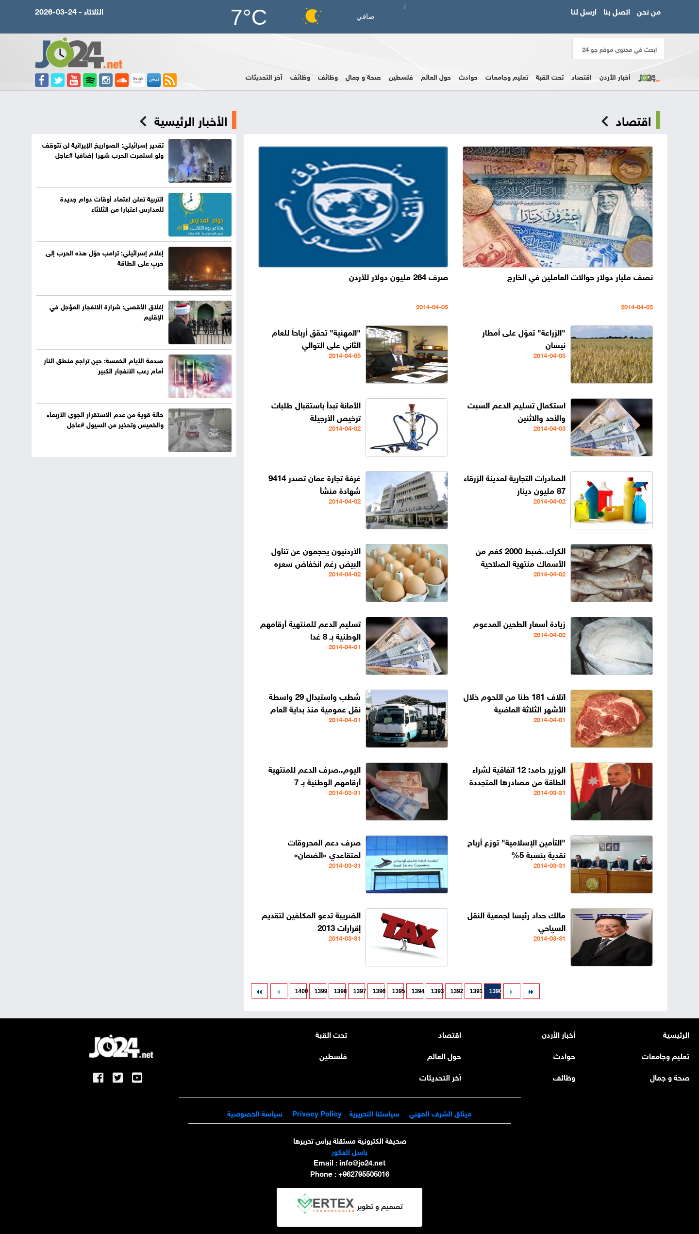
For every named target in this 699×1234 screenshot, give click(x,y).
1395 (398, 991)
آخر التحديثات (264, 76)
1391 (476, 991)
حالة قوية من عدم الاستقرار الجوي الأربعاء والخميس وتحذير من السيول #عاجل (105, 418)
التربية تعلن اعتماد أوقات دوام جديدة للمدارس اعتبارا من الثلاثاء (112, 203)
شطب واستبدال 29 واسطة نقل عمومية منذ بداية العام (315, 702)
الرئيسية (676, 1033)
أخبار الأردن (615, 76)
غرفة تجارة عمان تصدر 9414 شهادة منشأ (314, 483)
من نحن (649, 10)
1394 (417, 991)
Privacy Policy (316, 1112)
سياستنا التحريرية (374, 1112)
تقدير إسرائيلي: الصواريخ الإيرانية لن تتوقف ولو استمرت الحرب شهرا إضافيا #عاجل (103, 149)
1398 (340, 991)
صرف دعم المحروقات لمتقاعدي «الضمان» (324, 848)
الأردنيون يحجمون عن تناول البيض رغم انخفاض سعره (316, 556)
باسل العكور (349, 1151)
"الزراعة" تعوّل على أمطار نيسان (524, 338)
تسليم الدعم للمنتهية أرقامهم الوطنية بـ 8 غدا (310, 629)
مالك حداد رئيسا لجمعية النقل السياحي (516, 920)
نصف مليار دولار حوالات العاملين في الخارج (580, 276)
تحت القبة (550, 76)
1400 (301, 991)
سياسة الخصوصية (255, 1112)
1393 (437, 991)
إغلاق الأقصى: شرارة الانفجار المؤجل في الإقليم (107, 311)
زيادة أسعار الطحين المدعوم (519, 622)
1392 (456, 991)
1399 (320, 991)
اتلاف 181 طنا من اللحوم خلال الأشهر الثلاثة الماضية (515, 702)
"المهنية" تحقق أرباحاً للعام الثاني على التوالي (316, 338)
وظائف (328, 76)
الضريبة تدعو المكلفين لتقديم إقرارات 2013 (311, 920)
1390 (495, 991)
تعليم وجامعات (506, 76)
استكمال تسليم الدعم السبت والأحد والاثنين (516, 410)
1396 (378, 991)
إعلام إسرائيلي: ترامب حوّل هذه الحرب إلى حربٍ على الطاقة (105, 257)
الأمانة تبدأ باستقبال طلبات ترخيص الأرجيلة (316, 410)
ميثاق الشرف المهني (440, 1112)
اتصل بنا (616, 10)
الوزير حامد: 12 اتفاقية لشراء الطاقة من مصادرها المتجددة (517, 775)
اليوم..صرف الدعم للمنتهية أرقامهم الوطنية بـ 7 (314, 775)
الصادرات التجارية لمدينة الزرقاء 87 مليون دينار (515, 483)
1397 (359, 991)
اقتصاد (581, 76)
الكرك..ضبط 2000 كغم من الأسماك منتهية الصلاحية (521, 556)
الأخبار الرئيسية (190, 120)
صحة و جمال (363, 76)
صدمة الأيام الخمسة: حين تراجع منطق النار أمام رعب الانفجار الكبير (104, 365)
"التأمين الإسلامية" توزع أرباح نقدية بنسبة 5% (516, 848)
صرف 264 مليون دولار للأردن (398, 276)
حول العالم (436, 76)
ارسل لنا (584, 10)
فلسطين (401, 76)
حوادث (468, 76)
